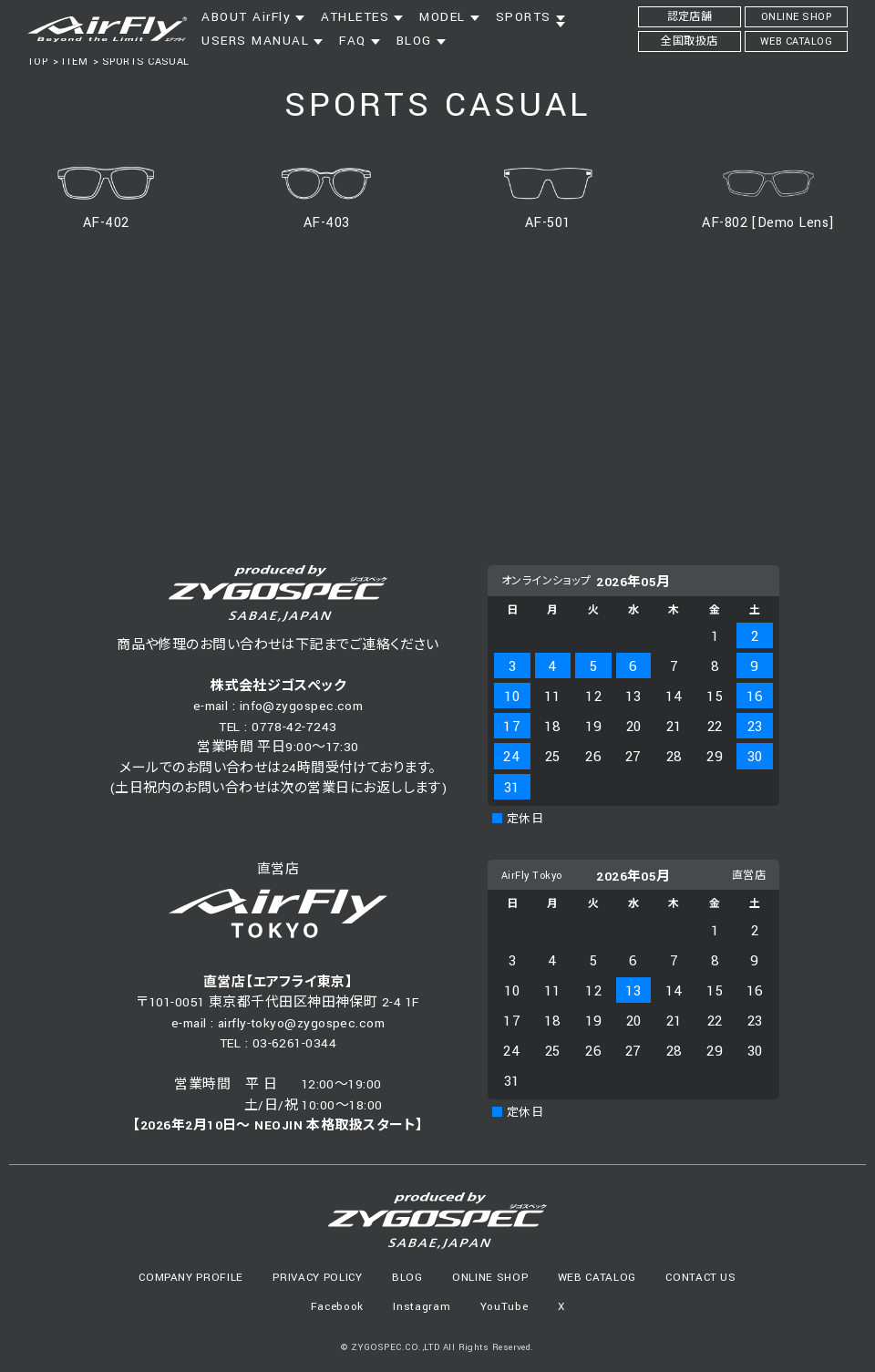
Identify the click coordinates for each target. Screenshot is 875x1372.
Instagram (421, 1307)
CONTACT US (700, 1277)
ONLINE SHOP (490, 1277)
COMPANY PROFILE (191, 1277)
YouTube (504, 1307)
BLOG (407, 1277)
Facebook (337, 1307)
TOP (37, 61)
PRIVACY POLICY (317, 1277)
